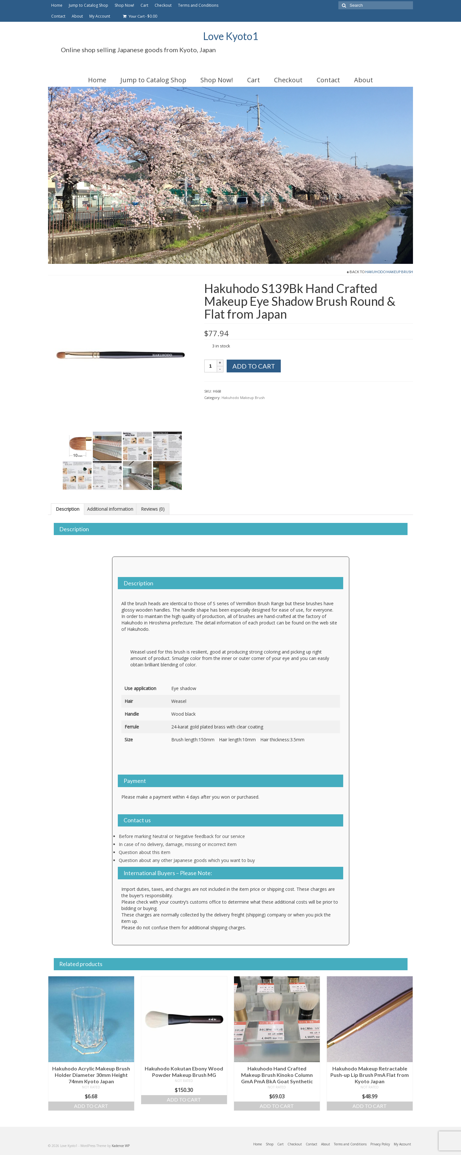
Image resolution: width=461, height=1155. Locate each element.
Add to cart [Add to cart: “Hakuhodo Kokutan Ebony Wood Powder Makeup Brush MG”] (184, 1099)
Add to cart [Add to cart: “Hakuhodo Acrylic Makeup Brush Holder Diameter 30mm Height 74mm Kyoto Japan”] (91, 1106)
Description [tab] (67, 509)
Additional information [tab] (110, 509)
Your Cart (140, 16)
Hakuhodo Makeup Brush (389, 272)
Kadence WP (121, 1145)
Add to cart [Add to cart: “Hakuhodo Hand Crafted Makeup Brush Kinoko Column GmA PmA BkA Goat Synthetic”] (277, 1106)
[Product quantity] (210, 366)
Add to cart (253, 366)
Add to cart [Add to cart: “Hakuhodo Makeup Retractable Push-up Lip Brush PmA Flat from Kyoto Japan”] (369, 1106)
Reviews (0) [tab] (153, 509)
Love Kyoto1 (230, 36)
